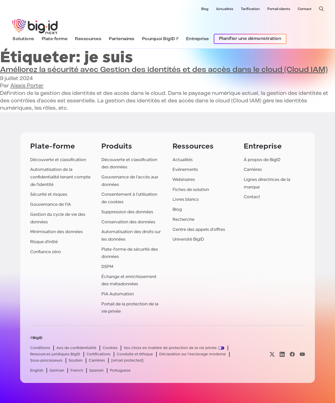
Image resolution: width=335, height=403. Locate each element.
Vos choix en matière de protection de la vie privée (170, 348)
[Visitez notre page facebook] (292, 354)
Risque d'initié (44, 241)
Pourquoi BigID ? (160, 39)
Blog (204, 9)
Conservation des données (128, 222)
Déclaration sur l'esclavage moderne (192, 354)
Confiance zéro (45, 251)
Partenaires (122, 39)
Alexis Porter (27, 86)
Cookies (110, 348)
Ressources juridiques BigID (55, 354)
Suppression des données (127, 212)
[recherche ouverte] (321, 9)
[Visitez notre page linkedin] (282, 354)
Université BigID (188, 239)
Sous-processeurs (46, 360)
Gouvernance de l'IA (50, 204)
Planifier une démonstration (250, 38)
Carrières (253, 169)
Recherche (183, 219)
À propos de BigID (262, 159)
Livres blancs (186, 199)
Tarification (250, 9)
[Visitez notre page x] (272, 354)
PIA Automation (117, 294)
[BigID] (35, 26)
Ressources (88, 39)
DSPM (107, 266)
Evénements (185, 169)
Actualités (224, 9)
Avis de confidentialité (76, 348)
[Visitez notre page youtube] (302, 354)
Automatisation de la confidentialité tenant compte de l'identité (60, 177)
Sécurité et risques (48, 194)
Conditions (40, 348)
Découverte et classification (58, 159)
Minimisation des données (56, 231)
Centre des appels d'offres (199, 229)
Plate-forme (55, 39)
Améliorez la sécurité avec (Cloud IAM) (164, 70)
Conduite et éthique (135, 354)
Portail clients (278, 9)
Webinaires (184, 179)
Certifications (98, 354)
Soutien (75, 360)
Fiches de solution (191, 189)
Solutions (23, 39)
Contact (305, 9)
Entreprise (197, 39)
